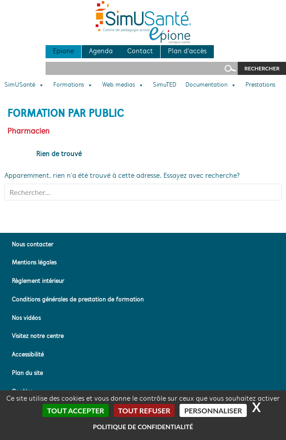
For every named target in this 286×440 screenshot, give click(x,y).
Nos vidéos (26, 318)
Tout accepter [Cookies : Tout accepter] (75, 410)
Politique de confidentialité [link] (143, 427)
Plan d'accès (187, 51)
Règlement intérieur (38, 281)
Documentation (210, 85)
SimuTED (164, 85)
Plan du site (27, 373)
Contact (140, 51)
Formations (73, 85)
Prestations (260, 85)
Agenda (101, 51)
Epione (63, 51)
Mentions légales (34, 262)
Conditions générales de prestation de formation (77, 299)
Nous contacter (32, 244)
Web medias (123, 85)
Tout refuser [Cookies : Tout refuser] (144, 410)
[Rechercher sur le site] (142, 68)
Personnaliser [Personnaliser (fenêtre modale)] (213, 410)
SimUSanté (24, 85)
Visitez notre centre (38, 336)
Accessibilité (28, 355)
